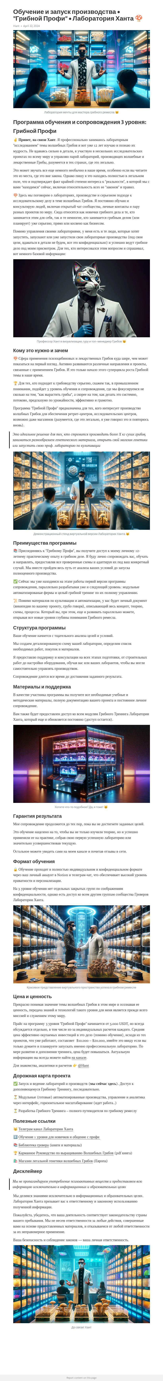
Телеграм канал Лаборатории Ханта (46, 1129)
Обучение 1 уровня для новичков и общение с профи (59, 1137)
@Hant (83, 1065)
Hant (16, 26)
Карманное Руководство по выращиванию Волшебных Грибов (66, 1153)
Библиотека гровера (34, 1145)
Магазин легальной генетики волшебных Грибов (56, 1161)
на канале (79, 1057)
